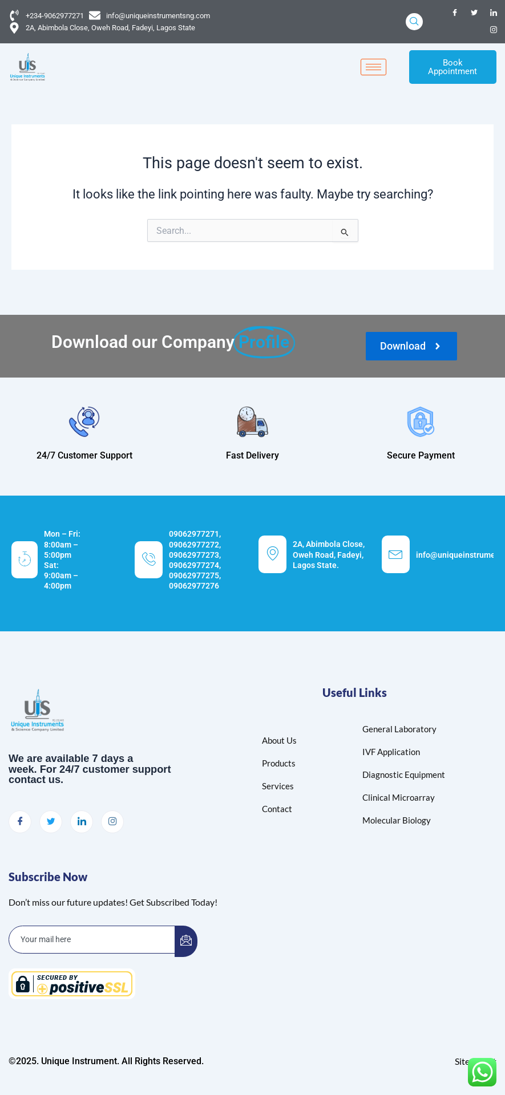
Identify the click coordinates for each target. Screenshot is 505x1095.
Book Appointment (452, 67)
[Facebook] (454, 13)
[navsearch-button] (414, 21)
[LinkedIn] (493, 13)
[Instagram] (493, 30)
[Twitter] (474, 13)
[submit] (186, 941)
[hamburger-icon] (373, 67)
